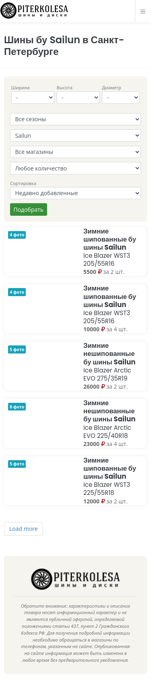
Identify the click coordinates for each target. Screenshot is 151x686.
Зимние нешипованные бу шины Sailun (109, 362)
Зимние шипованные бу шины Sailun (109, 247)
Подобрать (29, 209)
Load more (23, 528)
